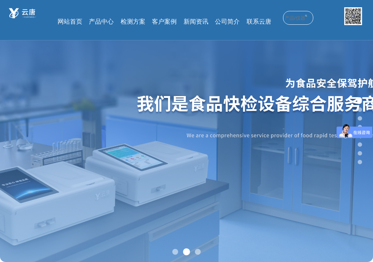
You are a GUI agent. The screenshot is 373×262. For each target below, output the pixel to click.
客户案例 (164, 21)
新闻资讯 (196, 21)
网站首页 (70, 21)
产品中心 (101, 21)
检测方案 (133, 21)
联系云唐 (259, 21)
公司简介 (227, 21)
